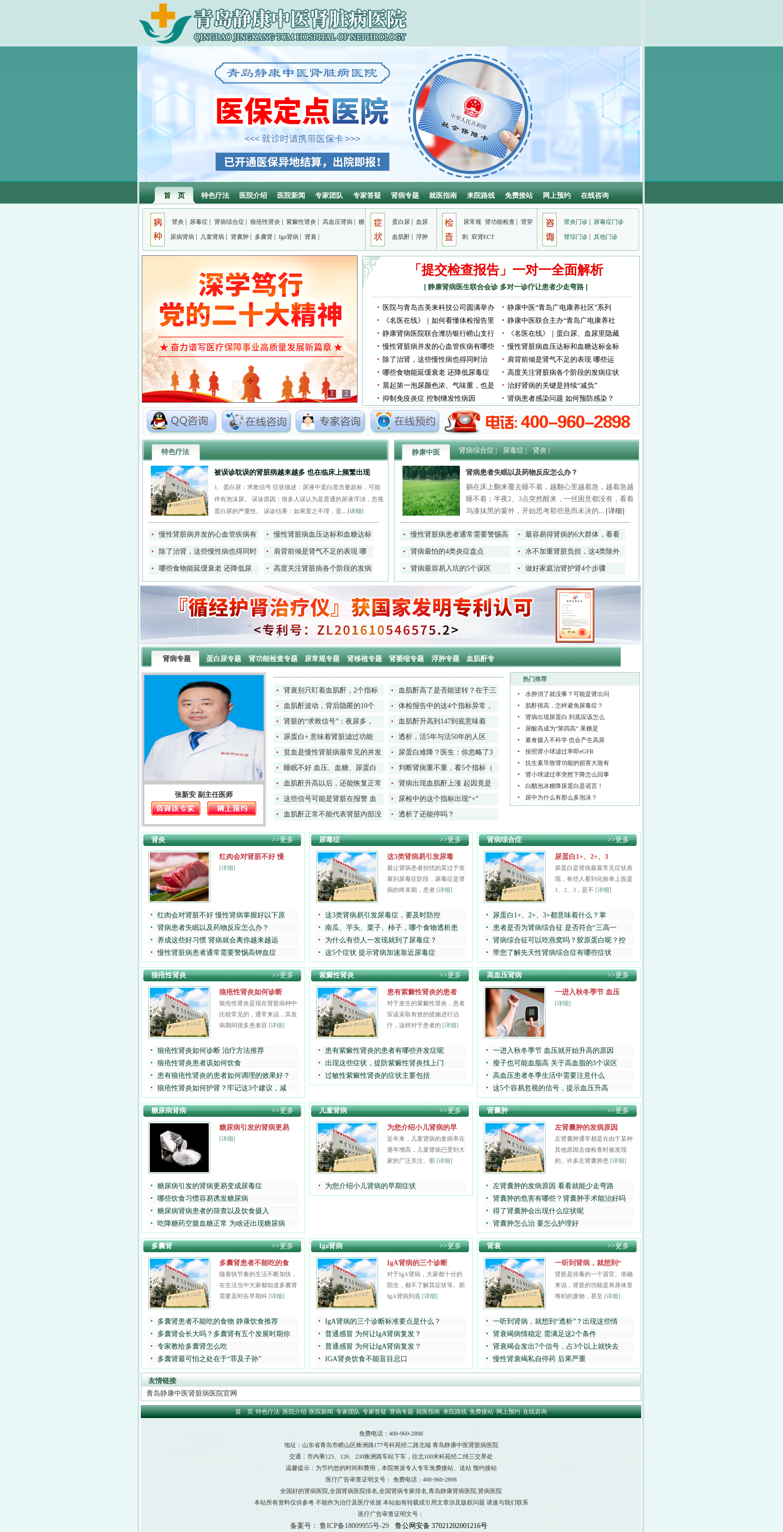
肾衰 (311, 236)
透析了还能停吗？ (426, 814)
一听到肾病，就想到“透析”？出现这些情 (555, 1321)
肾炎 (178, 221)
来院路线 (481, 195)
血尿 (422, 221)
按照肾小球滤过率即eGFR (559, 751)
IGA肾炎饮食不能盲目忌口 (366, 1359)
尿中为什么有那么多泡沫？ (561, 797)
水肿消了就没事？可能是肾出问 (567, 694)
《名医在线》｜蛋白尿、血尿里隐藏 (563, 333)
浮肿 (422, 236)
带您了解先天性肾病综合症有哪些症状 (552, 952)
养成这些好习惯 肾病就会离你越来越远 (217, 940)
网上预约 (557, 195)
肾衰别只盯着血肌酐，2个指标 (331, 690)
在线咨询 (595, 195)
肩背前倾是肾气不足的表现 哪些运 (560, 359)
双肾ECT (483, 236)
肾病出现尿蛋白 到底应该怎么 (565, 717)
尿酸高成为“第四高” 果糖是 (561, 728)
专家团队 (329, 195)
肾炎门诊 (576, 221)
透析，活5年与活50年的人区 (442, 737)
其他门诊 (606, 236)
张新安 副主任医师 (204, 794)
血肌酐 (401, 236)
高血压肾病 (338, 221)
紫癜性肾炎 (301, 221)
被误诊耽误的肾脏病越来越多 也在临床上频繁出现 (292, 472)
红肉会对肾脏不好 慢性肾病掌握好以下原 (221, 915)
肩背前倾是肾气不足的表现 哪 (320, 551)
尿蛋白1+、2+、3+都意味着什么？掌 (549, 915)
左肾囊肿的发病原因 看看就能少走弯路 (553, 1186)
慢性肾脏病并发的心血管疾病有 (208, 534)
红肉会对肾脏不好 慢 (251, 856)
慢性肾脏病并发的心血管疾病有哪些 (438, 346)
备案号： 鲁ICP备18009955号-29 (339, 1526)
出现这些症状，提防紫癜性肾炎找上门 (384, 1063)
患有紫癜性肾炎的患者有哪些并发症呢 (384, 1050)
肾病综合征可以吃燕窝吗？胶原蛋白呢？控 (559, 940)
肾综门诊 (576, 236)
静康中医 (426, 452)
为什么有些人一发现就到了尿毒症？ (381, 940)
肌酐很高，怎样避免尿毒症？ (564, 705)
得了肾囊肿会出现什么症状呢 (538, 1211)
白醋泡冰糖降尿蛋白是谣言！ (564, 785)
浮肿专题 (446, 659)
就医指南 (443, 195)
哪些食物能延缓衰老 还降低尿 (205, 568)
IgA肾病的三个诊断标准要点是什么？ (383, 1321)
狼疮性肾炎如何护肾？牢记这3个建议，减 (222, 1088)
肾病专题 (405, 195)
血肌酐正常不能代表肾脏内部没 (333, 814)
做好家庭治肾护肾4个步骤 (565, 568)
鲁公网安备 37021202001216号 (441, 1526)
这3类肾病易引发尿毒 (420, 856)
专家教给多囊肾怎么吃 (192, 1346)
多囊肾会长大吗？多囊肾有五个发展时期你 (223, 1334)
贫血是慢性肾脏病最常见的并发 (333, 752)
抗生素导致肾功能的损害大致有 (567, 763)
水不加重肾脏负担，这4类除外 (572, 551)
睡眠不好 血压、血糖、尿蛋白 (330, 767)
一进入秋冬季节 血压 (587, 992)
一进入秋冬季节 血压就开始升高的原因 (553, 1050)
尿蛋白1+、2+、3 (581, 856)
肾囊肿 (240, 236)
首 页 (174, 195)
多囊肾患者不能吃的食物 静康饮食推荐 (217, 1321)
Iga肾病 (288, 236)
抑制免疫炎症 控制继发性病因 (429, 398)
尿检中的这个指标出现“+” (438, 798)
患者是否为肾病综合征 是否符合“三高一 (555, 927)
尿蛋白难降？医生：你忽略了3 (445, 752)
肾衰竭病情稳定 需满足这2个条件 (544, 1334)
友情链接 (162, 1381)
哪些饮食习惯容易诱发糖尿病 (202, 1198)
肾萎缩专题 (407, 659)
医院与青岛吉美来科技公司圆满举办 (438, 307)
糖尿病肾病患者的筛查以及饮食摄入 (213, 1211)
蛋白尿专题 (224, 659)
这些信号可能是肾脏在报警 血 (330, 798)
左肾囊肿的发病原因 (586, 1127)
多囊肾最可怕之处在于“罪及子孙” (209, 1359)
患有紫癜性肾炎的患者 (422, 992)
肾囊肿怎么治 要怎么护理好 (536, 1223)
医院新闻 (291, 195)
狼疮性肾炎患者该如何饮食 (199, 1063)
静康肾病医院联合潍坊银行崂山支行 (438, 333)
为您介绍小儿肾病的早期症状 (370, 1186)
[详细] (356, 511)
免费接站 (519, 195)
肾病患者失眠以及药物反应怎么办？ (522, 472)
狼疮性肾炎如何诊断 (250, 992)
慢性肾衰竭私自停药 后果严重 (539, 1359)
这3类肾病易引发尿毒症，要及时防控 (382, 915)
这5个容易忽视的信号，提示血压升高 (550, 1088)
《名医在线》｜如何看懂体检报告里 (438, 320)
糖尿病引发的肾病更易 (254, 1127)
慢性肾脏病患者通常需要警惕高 (459, 534)
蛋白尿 (401, 221)
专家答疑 (367, 195)
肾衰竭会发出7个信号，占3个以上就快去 (556, 1346)
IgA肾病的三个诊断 (417, 1263)
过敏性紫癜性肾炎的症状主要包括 (377, 1075)
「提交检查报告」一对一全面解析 (505, 270)
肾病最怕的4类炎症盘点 (447, 551)
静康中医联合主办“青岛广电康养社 (561, 320)
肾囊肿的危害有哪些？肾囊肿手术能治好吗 (559, 1198)
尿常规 (472, 221)
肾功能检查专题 (274, 659)
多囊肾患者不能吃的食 (254, 1263)
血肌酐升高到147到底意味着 (442, 721)
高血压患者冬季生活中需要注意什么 (549, 1075)
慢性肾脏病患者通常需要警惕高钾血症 (216, 952)
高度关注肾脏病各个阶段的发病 (323, 568)
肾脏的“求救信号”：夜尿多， (329, 721)
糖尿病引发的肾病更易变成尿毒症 (209, 1186)
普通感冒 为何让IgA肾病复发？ (373, 1334)
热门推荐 (535, 679)
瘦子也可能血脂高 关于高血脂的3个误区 (555, 1063)
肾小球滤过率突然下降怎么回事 (567, 774)
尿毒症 (199, 221)
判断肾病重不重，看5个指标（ (445, 767)
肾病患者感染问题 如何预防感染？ (560, 398)
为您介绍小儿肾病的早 (422, 1127)
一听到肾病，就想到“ (588, 1263)
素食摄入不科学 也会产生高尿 (565, 740)
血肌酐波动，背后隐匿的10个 (329, 706)
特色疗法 (215, 195)
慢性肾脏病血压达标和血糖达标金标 (563, 346)
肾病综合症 (229, 221)
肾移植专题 (365, 659)
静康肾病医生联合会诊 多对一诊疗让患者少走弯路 (506, 287)
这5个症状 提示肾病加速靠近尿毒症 (380, 952)
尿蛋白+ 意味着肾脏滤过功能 (328, 737)
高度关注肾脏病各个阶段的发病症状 (563, 372)
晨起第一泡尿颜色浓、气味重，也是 (438, 385)
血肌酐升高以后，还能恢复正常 (333, 783)
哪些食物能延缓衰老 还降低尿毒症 (436, 372)
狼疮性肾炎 (265, 221)
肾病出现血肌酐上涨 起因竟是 (444, 783)
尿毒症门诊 (609, 221)
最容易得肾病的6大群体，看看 (572, 534)
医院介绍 (253, 195)
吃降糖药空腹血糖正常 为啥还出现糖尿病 (221, 1223)
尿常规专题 (323, 659)
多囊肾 (264, 236)
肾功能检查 (500, 221)
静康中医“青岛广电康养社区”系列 (559, 307)
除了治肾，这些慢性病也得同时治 (435, 359)
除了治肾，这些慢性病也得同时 (208, 551)
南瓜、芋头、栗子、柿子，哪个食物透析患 (391, 927)
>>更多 (283, 839)
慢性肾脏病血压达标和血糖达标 (323, 534)
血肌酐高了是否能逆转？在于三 (447, 690)
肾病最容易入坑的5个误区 (450, 568)
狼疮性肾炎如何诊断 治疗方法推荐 (210, 1050)
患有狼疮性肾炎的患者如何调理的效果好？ (223, 1075)
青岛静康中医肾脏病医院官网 (191, 1393)
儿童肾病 (212, 236)
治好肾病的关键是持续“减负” (552, 385)
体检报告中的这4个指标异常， (445, 706)
